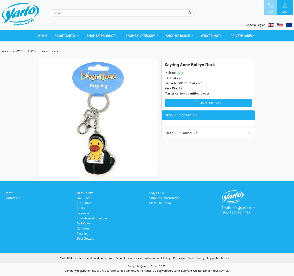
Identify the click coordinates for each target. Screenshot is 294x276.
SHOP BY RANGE (179, 36)
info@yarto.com (243, 208)
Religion (83, 228)
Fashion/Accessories (48, 50)
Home (42, 36)
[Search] (122, 12)
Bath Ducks (85, 193)
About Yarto (67, 36)
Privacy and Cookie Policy (188, 258)
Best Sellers (85, 238)
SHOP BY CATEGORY (142, 36)
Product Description (181, 115)
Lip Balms (84, 203)
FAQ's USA (156, 193)
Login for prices (208, 102)
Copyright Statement (219, 258)
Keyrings (83, 213)
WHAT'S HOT (212, 36)
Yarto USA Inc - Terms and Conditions (83, 258)
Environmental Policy (157, 258)
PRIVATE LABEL (243, 36)
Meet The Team (160, 203)
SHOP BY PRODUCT (102, 36)
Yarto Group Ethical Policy (125, 258)
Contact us (12, 198)
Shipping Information (165, 198)
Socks (81, 208)
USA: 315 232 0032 (236, 213)
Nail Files (83, 198)
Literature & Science (92, 218)
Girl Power (84, 223)
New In (82, 233)
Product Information (181, 133)
